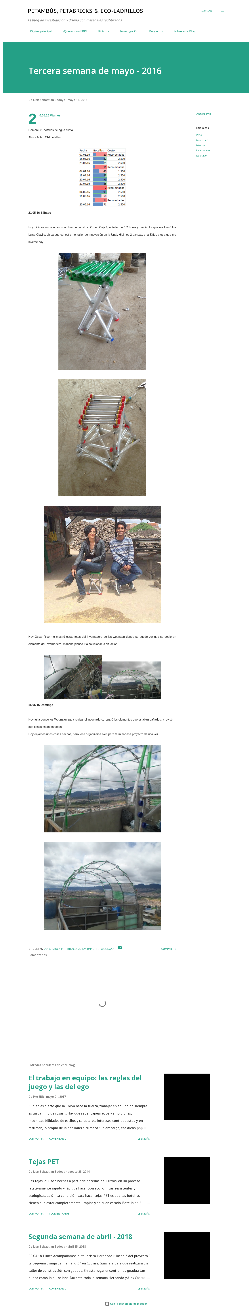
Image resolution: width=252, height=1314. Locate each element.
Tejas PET (43, 1161)
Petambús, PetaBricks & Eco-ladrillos (85, 10)
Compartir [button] (203, 114)
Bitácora (101, 31)
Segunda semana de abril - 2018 (80, 1236)
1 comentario (56, 1138)
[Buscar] (206, 11)
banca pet (202, 140)
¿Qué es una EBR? (73, 31)
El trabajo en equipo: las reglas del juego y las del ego (85, 1082)
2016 (199, 135)
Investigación (127, 31)
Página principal (39, 31)
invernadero (203, 150)
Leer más (144, 1138)
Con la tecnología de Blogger (126, 1303)
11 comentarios (58, 1213)
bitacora (200, 145)
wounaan (201, 155)
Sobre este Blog (182, 31)
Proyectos (154, 31)
